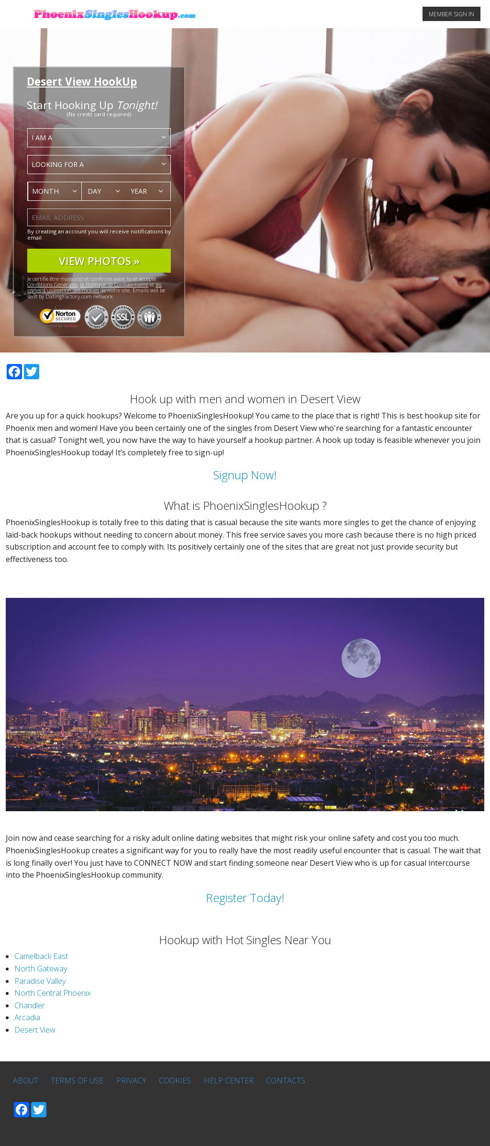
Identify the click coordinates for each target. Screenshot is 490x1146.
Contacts (285, 1080)
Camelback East (41, 956)
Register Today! (245, 897)
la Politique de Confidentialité (114, 284)
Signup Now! (245, 475)
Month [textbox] (45, 191)
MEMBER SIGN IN (451, 14)
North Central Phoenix (52, 993)
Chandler (29, 1005)
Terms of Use (77, 1080)
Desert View (35, 1030)
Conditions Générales (52, 284)
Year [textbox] (139, 191)
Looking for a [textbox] (58, 164)
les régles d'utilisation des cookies (94, 287)
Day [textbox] (94, 191)
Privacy (131, 1080)
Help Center (229, 1080)
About (25, 1080)
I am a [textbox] (42, 137)
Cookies (175, 1080)
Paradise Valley (40, 981)
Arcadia (27, 1017)
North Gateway (40, 968)
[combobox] (99, 137)
